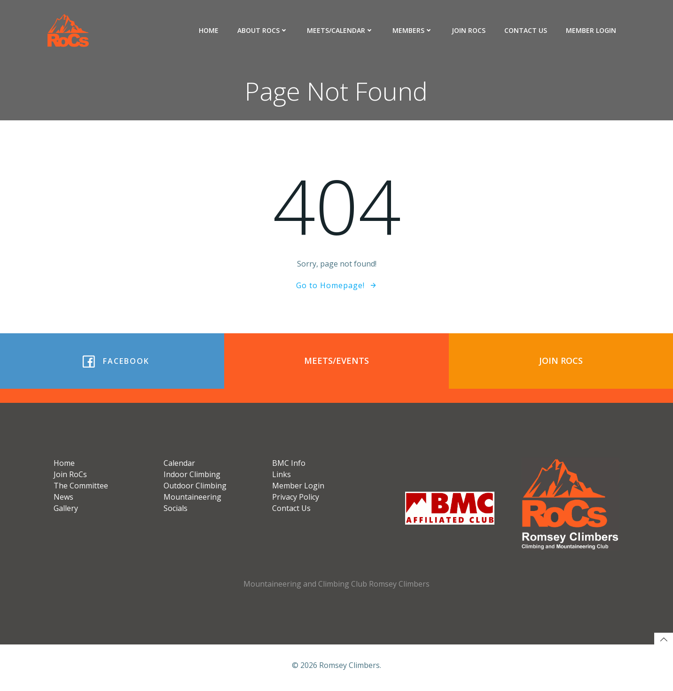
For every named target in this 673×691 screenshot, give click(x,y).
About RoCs (263, 30)
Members (413, 30)
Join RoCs (469, 30)
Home (209, 30)
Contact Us (526, 30)
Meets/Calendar (340, 30)
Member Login (591, 30)
